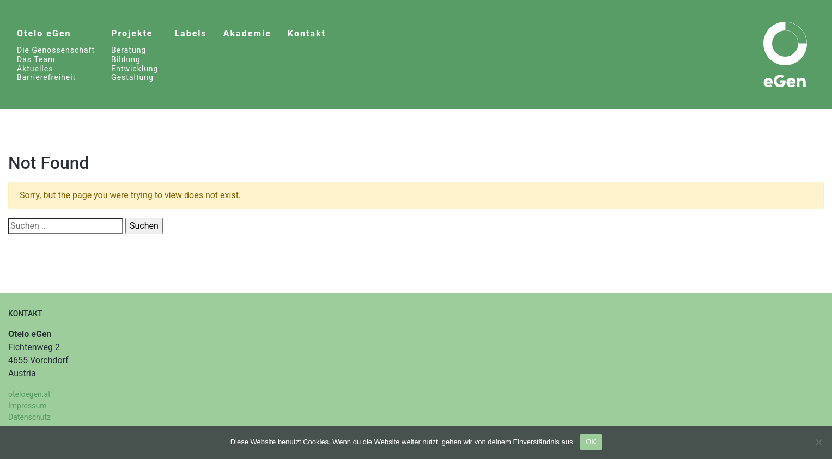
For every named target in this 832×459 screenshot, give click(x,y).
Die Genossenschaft (56, 50)
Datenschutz (29, 417)
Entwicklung (134, 68)
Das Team (36, 59)
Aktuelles (35, 68)
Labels (190, 33)
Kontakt (307, 33)
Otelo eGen (44, 33)
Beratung (128, 50)
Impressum (27, 405)
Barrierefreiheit (46, 77)
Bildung (126, 59)
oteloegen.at (29, 394)
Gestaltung (132, 77)
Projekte (132, 33)
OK (591, 442)
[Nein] (818, 442)
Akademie (247, 33)
